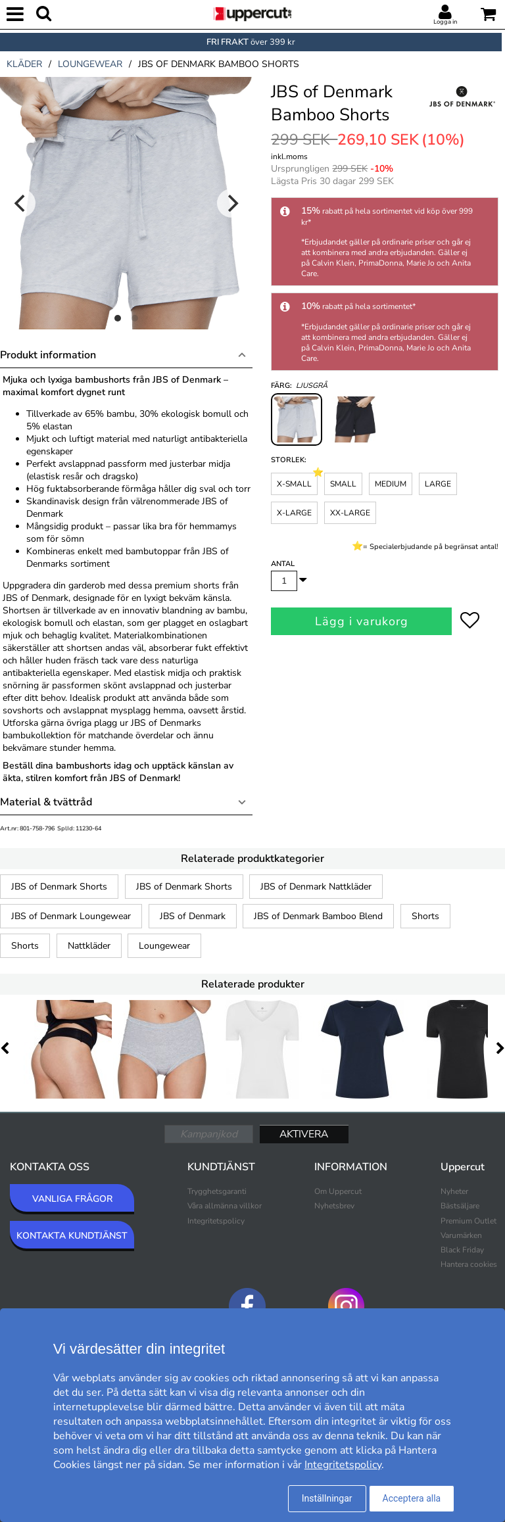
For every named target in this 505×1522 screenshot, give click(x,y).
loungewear (90, 64)
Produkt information (48, 355)
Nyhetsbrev (334, 1206)
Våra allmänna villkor (224, 1206)
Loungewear (164, 945)
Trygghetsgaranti (217, 1191)
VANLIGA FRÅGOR (72, 1199)
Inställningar (327, 1498)
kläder (24, 64)
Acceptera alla (412, 1498)
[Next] (231, 203)
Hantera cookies (469, 1264)
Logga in (445, 22)
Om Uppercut (338, 1191)
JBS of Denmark (193, 916)
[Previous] (21, 203)
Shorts (425, 916)
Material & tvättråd (46, 802)
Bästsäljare (460, 1206)
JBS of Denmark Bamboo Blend (318, 916)
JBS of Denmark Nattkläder (316, 886)
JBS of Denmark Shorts (59, 886)
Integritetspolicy (216, 1221)
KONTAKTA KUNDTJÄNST (72, 1235)
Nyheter (454, 1191)
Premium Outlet (468, 1221)
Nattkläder (89, 945)
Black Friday (462, 1250)
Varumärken (461, 1235)
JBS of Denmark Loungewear (71, 916)
